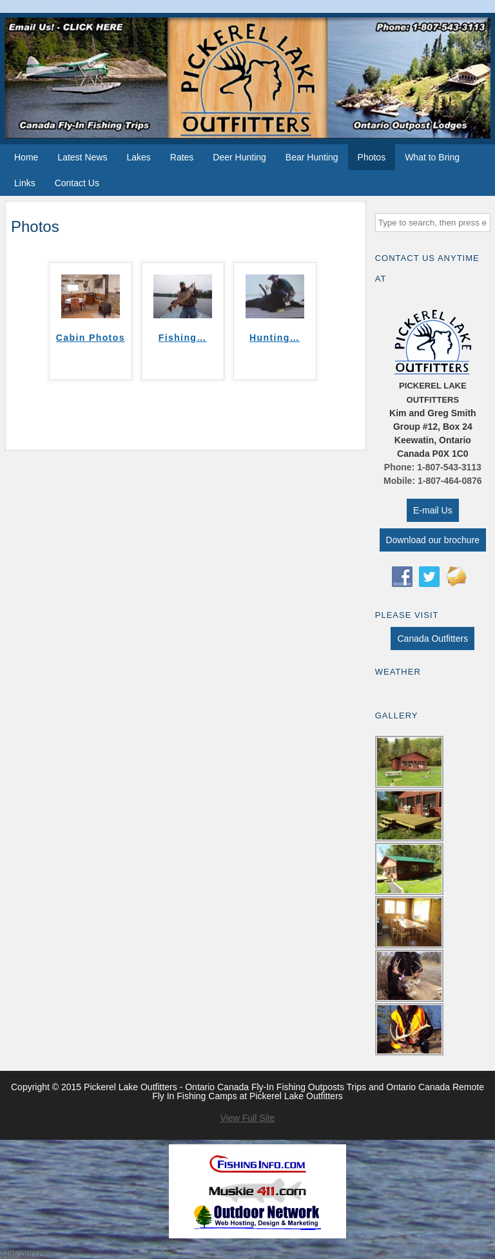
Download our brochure (433, 540)
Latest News (82, 157)
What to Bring (432, 157)
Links (24, 183)
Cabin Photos (90, 337)
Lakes (138, 157)
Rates (182, 157)
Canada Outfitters (432, 638)
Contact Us (77, 183)
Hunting (274, 337)
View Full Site (247, 1118)
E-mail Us (432, 510)
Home (26, 157)
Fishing (183, 337)
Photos (372, 157)
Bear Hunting (312, 157)
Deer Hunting (239, 157)
